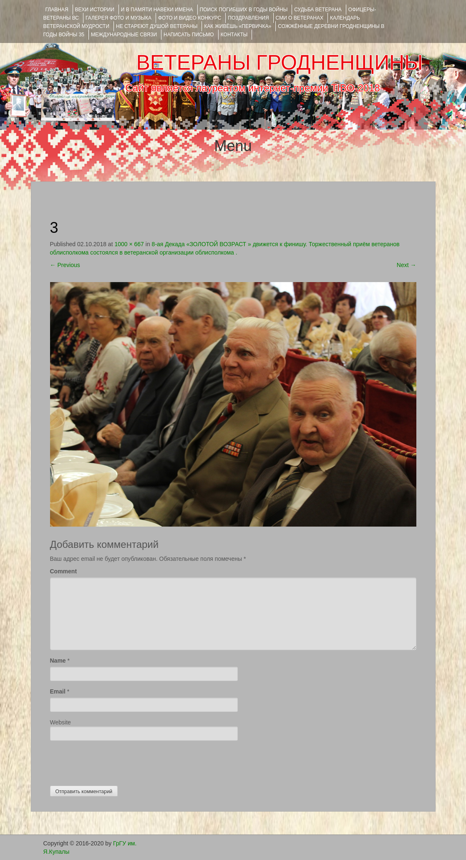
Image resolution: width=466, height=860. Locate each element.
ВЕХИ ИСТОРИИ (94, 10)
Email (57, 691)
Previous (65, 265)
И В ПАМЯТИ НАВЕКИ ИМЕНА (157, 10)
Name (58, 660)
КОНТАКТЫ (234, 35)
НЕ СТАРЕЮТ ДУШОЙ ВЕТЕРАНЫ (156, 26)
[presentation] (113, 761)
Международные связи (124, 35)
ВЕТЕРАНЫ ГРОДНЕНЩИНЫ (279, 62)
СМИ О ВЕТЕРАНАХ (299, 18)
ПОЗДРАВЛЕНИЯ (248, 18)
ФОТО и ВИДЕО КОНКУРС (189, 18)
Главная (56, 10)
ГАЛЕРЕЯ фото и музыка (118, 18)
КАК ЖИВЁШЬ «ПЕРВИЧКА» (237, 26)
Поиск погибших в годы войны (244, 10)
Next (406, 265)
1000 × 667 (129, 244)
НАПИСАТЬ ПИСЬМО (189, 35)
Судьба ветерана (318, 10)
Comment (63, 571)
